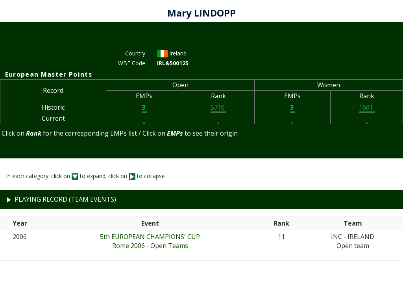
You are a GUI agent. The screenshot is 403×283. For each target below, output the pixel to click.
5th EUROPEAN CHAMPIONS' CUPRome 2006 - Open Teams (150, 241)
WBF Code (131, 63)
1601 (367, 107)
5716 (218, 107)
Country (135, 53)
